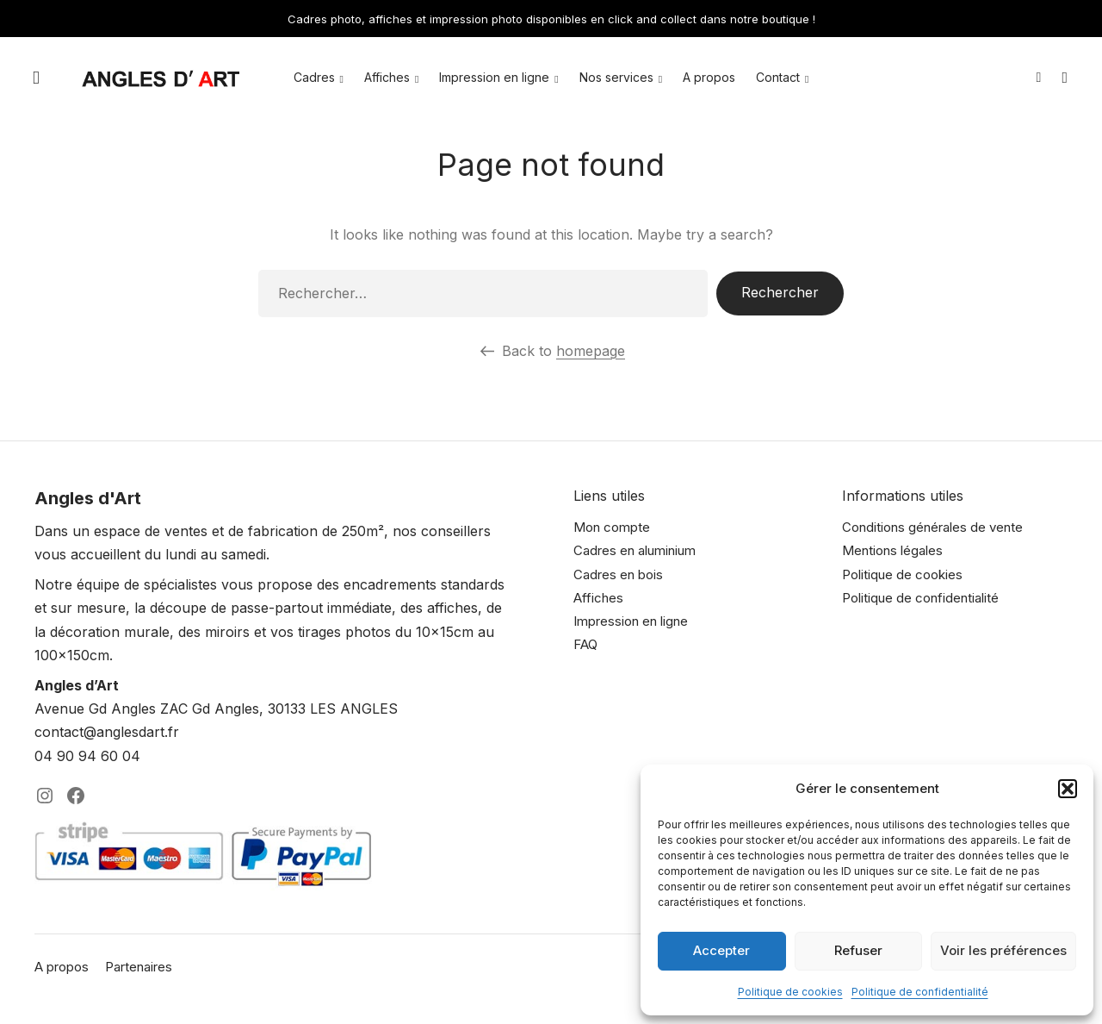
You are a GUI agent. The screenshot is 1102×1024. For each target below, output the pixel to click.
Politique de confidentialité (919, 991)
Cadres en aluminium (634, 550)
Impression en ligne (494, 77)
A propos (709, 77)
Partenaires (138, 966)
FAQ (585, 644)
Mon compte (611, 527)
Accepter (721, 950)
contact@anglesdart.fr (106, 731)
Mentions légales (892, 550)
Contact (778, 77)
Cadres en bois (618, 574)
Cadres (314, 77)
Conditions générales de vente (932, 527)
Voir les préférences (1003, 950)
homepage (590, 350)
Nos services (616, 77)
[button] (1067, 788)
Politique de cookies (790, 991)
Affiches (387, 77)
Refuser (858, 950)
